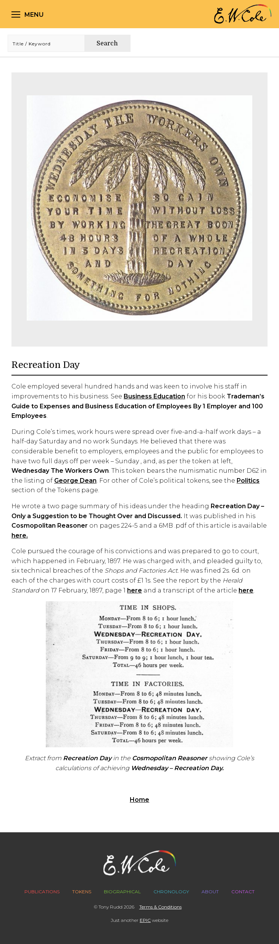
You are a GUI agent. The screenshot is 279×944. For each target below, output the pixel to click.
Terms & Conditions (160, 907)
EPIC (145, 920)
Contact (243, 891)
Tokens (81, 891)
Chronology (171, 891)
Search (107, 43)
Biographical (122, 891)
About (210, 891)
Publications (42, 891)
